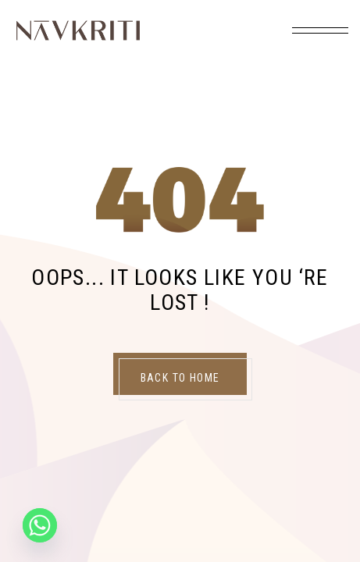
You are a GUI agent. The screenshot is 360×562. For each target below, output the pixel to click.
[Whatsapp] (40, 525)
